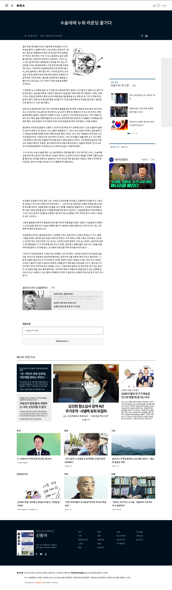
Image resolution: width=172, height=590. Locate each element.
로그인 (164, 6)
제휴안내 (51, 573)
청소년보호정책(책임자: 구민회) (96, 573)
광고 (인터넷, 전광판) (39, 573)
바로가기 (145, 160)
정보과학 (100, 540)
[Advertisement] (57, 181)
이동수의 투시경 (119, 85)
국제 (99, 536)
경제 (99, 532)
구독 (53, 288)
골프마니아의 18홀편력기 (35, 287)
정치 (79, 532)
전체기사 (100, 548)
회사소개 (27, 573)
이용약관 (66, 573)
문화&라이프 (83, 540)
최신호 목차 (121, 536)
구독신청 (139, 536)
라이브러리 (121, 540)
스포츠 (80, 544)
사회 (79, 536)
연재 (118, 532)
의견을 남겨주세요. (32, 330)
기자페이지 (121, 544)
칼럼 (79, 548)
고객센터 (59, 573)
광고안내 (139, 540)
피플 (99, 544)
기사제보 (139, 532)
